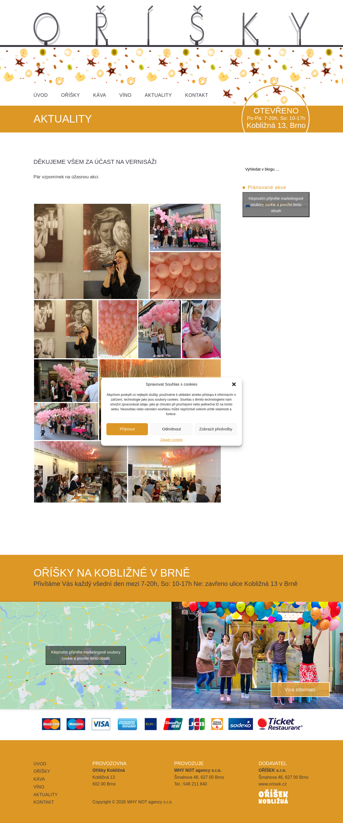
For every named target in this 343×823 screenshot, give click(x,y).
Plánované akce (267, 187)
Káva (99, 95)
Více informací (300, 689)
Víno (125, 95)
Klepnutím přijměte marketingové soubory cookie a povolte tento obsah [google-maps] (85, 655)
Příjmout (127, 429)
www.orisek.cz (273, 784)
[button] (234, 384)
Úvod (40, 95)
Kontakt (196, 95)
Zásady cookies (171, 440)
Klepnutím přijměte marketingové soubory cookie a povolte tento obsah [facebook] (276, 204)
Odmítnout (171, 429)
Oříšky (70, 95)
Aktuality (158, 95)
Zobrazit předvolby (215, 429)
